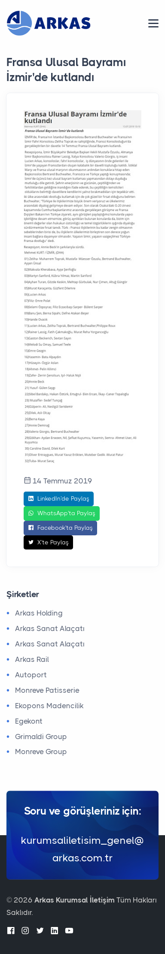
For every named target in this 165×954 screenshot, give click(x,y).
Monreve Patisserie (47, 690)
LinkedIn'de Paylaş (58, 499)
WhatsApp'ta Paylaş (61, 513)
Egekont (29, 721)
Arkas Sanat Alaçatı (50, 628)
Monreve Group (41, 751)
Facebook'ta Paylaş (60, 528)
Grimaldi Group (41, 736)
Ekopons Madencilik (49, 705)
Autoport (31, 674)
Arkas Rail (32, 659)
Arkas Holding (39, 613)
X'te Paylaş (48, 542)
